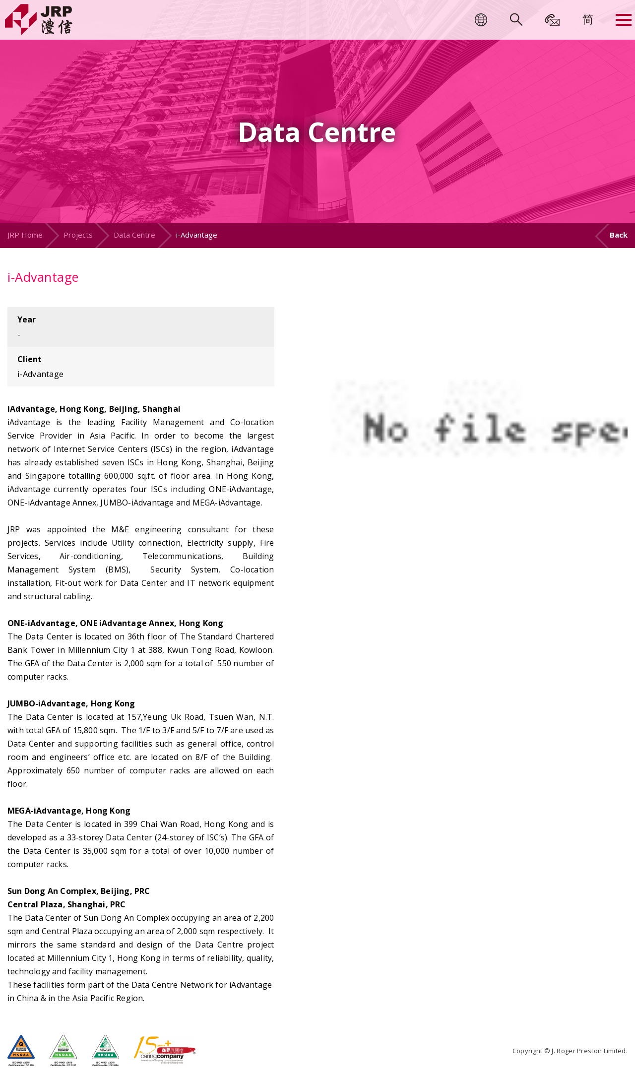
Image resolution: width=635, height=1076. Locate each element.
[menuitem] (587, 19)
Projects (78, 235)
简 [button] (587, 19)
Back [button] (619, 235)
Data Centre (134, 235)
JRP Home (25, 235)
